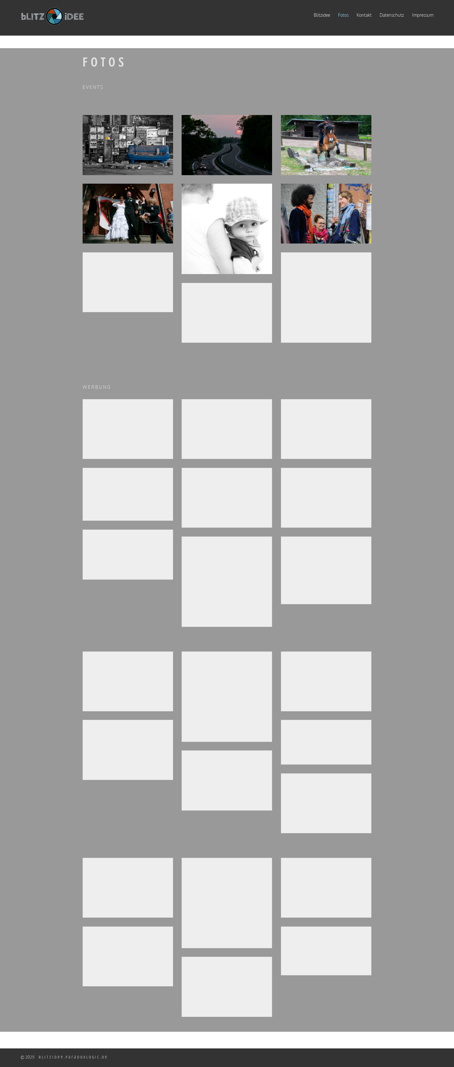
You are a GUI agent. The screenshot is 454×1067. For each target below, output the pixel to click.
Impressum (423, 15)
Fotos (343, 15)
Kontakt (364, 15)
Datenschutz (392, 15)
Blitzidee (322, 15)
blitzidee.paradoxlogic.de (73, 1057)
